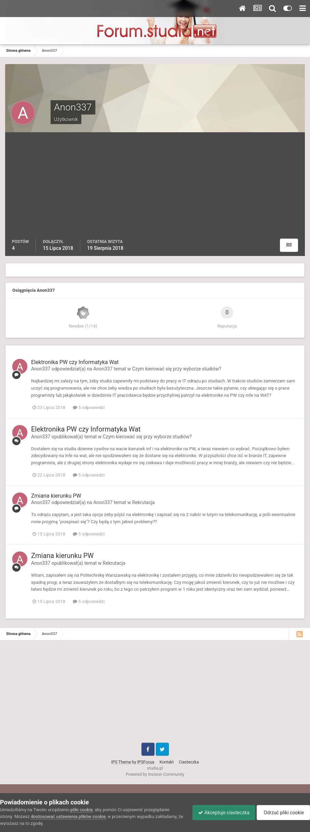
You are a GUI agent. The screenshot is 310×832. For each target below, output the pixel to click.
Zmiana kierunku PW (56, 496)
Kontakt (167, 762)
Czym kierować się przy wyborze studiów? (176, 369)
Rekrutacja (143, 502)
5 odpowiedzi (89, 407)
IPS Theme (121, 762)
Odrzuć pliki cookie (282, 812)
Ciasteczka (189, 762)
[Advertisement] (155, 187)
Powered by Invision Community (155, 774)
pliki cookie (81, 809)
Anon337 (40, 369)
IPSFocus (145, 762)
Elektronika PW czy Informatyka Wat (75, 362)
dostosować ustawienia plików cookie (68, 816)
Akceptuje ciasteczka (220, 812)
